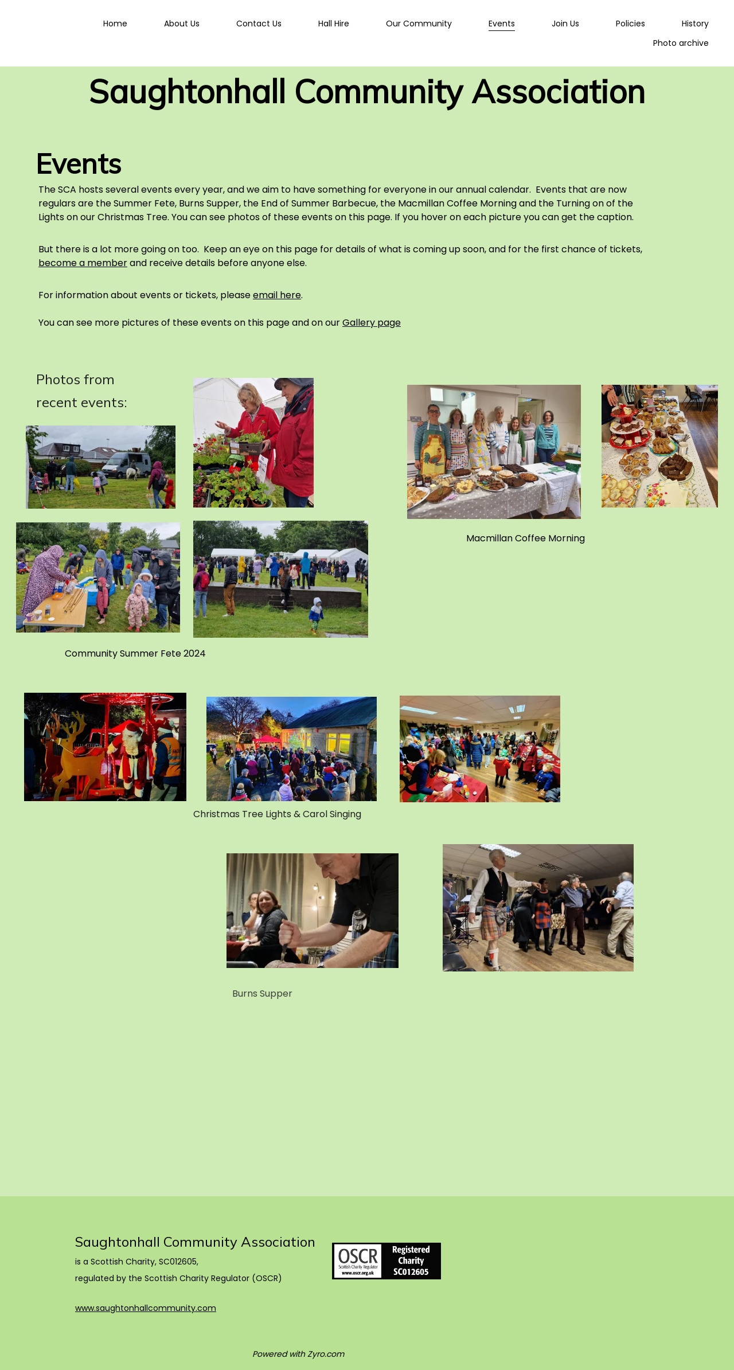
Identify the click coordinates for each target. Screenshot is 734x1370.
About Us (182, 23)
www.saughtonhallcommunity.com (145, 1308)
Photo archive (681, 43)
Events (502, 23)
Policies (630, 23)
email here (277, 295)
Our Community (419, 23)
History (695, 23)
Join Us (565, 23)
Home (115, 23)
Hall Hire (333, 23)
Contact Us (259, 23)
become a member (82, 263)
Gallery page (371, 322)
